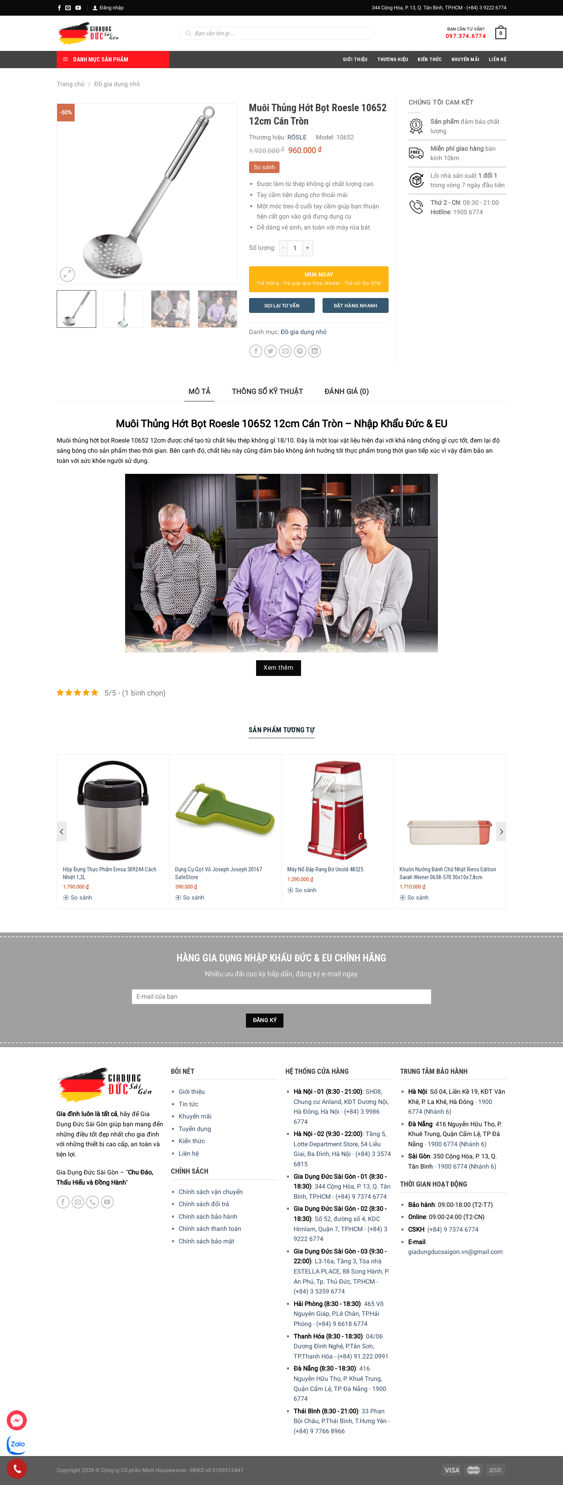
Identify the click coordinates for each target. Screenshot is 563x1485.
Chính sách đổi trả (204, 1204)
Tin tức (188, 1104)
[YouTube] (78, 7)
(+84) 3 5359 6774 (319, 1291)
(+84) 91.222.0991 (363, 1356)
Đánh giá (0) (347, 391)
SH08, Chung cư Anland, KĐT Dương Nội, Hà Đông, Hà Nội (341, 1101)
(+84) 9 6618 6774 (342, 1324)
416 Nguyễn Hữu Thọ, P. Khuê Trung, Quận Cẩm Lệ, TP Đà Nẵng (338, 1378)
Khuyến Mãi (466, 59)
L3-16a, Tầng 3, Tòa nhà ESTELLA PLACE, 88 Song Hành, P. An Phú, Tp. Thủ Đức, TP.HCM (341, 1271)
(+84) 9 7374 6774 (361, 1196)
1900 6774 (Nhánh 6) (457, 1144)
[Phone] (17, 1469)
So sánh (264, 167)
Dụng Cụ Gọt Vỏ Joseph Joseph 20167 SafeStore (218, 873)
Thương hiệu (393, 59)
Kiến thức (430, 59)
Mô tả (199, 391)
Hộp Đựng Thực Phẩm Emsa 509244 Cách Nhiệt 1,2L (109, 873)
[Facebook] (59, 7)
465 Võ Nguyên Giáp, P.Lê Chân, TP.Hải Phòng (339, 1314)
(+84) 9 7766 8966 (319, 1431)
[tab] (200, 391)
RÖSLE (297, 137)
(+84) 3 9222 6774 (486, 8)
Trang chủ (70, 84)
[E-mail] (68, 7)
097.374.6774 (466, 36)
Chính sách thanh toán (210, 1228)
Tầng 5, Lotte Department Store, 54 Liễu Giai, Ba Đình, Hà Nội (340, 1144)
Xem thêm (278, 667)
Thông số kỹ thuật (267, 391)
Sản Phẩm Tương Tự (281, 730)
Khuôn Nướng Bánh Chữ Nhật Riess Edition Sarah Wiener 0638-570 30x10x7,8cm (448, 873)
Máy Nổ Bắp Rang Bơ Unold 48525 (325, 869)
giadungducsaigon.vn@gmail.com (455, 1252)
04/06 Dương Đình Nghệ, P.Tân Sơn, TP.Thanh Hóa (338, 1346)
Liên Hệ (497, 59)
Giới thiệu (192, 1091)
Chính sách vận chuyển (211, 1192)
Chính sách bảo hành (208, 1216)
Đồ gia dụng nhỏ (117, 84)
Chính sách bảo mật (206, 1241)
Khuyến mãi (195, 1116)
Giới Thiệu (355, 59)
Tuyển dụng (195, 1129)
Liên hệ (189, 1153)
